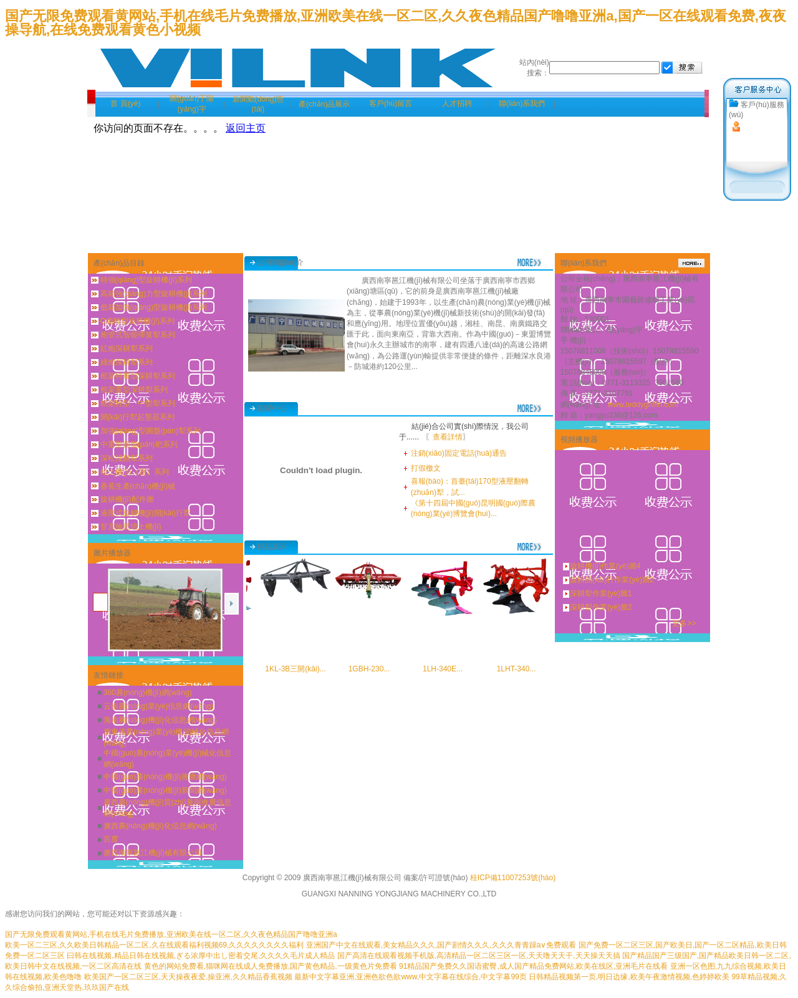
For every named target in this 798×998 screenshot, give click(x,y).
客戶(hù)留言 (390, 103)
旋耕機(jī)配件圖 (127, 499)
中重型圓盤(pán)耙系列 (139, 444)
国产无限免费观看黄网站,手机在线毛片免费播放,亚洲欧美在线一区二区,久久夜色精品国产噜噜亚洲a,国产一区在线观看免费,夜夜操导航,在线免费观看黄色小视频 (395, 22)
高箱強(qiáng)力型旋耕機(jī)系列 (153, 293)
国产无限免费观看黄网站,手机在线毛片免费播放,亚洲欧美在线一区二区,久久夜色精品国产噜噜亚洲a (171, 934)
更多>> (684, 623)
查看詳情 (448, 437)
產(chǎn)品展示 (324, 104)
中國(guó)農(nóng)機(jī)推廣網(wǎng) (165, 776)
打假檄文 (426, 468)
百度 (110, 839)
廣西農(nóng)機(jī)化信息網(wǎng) (160, 826)
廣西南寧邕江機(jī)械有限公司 (152, 852)
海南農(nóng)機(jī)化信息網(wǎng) (160, 720)
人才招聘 (457, 103)
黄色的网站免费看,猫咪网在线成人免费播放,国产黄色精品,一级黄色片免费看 (270, 966)
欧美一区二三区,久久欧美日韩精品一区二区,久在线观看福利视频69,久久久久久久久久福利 (154, 945)
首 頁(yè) (125, 103)
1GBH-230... (376, 669)
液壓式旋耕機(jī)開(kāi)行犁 (145, 513)
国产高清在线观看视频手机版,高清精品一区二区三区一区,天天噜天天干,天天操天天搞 (478, 955)
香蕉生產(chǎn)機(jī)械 (137, 486)
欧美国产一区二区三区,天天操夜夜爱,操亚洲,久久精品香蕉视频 (188, 976)
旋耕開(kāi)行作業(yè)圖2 (612, 579)
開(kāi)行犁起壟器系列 (137, 417)
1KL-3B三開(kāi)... (302, 669)
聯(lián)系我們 (522, 103)
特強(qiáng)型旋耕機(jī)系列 (146, 280)
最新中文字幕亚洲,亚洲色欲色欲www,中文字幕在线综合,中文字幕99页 (410, 976)
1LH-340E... (449, 669)
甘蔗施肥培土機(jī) (130, 526)
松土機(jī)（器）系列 (134, 472)
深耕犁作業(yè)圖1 (601, 593)
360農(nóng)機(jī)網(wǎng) (147, 692)
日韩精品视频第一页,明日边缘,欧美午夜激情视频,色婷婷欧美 (629, 976)
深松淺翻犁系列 (126, 458)
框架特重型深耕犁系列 (137, 376)
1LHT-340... (523, 669)
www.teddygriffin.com (643, 404)
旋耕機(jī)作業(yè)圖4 (605, 566)
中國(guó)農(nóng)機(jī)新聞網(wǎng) (165, 790)
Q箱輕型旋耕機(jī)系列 (137, 321)
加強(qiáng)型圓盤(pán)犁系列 (150, 430)
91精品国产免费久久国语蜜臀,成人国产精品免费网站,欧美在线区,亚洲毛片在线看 (533, 966)
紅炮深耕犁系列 (126, 348)
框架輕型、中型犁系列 (137, 403)
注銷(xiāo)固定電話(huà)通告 (459, 453)
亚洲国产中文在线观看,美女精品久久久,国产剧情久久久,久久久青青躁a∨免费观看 (441, 945)
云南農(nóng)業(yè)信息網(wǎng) (158, 706)
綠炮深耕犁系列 (126, 362)
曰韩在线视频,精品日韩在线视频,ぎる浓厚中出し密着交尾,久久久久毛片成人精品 (201, 955)
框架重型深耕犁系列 (134, 389)
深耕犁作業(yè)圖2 (601, 607)
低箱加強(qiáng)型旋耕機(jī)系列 (153, 307)
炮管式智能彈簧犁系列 (137, 334)
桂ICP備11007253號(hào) (512, 877)
